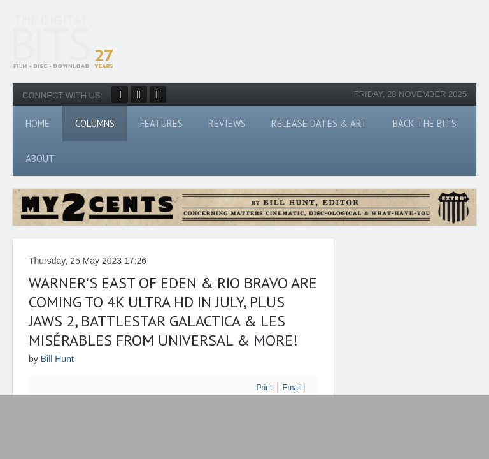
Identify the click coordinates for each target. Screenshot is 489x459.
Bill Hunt (57, 359)
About (40, 158)
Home (37, 123)
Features (161, 123)
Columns (95, 123)
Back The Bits (425, 123)
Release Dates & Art (319, 123)
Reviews (227, 123)
